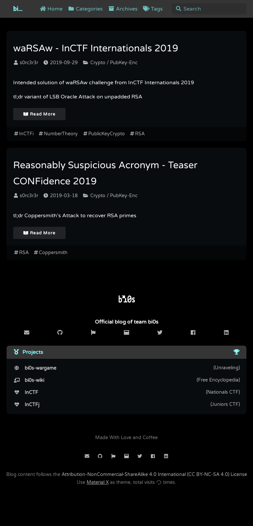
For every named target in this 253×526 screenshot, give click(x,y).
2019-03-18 (60, 195)
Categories (85, 9)
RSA (137, 134)
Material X (98, 482)
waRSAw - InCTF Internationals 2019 (95, 48)
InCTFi (23, 134)
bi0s (18, 9)
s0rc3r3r (26, 63)
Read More (39, 114)
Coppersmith (50, 252)
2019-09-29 (60, 63)
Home (51, 9)
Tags (153, 9)
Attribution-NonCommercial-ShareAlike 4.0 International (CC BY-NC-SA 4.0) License (154, 474)
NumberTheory (58, 134)
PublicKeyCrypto (103, 134)
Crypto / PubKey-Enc (110, 63)
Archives (123, 9)
